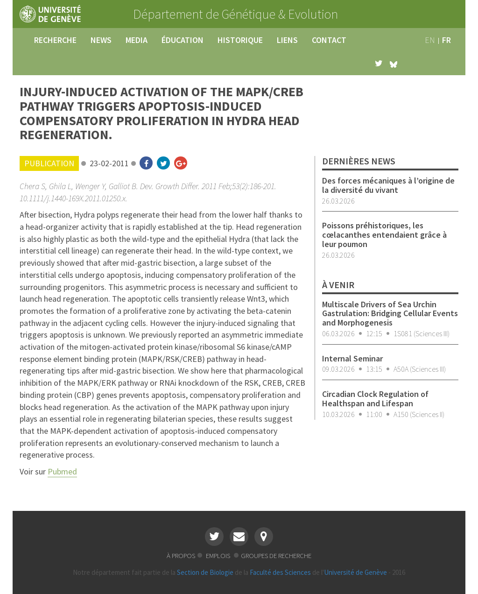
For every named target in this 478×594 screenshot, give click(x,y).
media (137, 40)
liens (287, 40)
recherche (55, 40)
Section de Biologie (205, 572)
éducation (183, 40)
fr (446, 40)
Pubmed (62, 471)
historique (240, 40)
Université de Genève (355, 572)
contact (329, 40)
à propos (181, 555)
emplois (219, 555)
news (101, 40)
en (430, 40)
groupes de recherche (276, 555)
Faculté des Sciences (280, 572)
